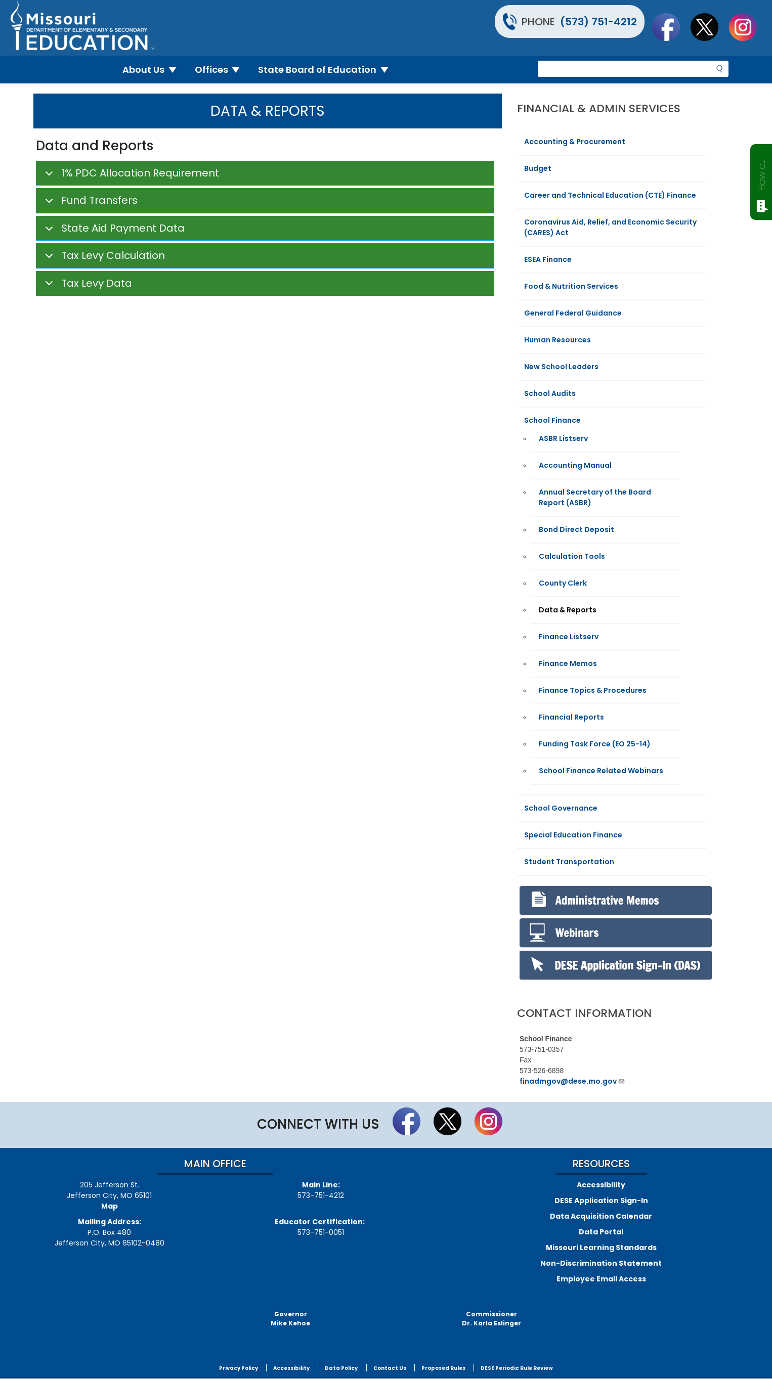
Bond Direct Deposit (576, 529)
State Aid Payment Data (113, 231)
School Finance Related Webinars (601, 771)
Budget (537, 168)
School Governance (560, 808)
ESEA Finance (548, 259)
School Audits (550, 393)
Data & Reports (567, 610)
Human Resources (557, 340)
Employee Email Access (601, 1279)
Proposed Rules (443, 1368)
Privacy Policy (238, 1368)
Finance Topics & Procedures (593, 690)
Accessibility (601, 1185)
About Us (153, 69)
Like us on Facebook (671, 27)
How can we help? (761, 173)
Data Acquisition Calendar (601, 1216)
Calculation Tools (572, 556)
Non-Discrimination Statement (601, 1263)
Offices (221, 69)
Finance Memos (568, 663)
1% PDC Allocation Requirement (130, 176)
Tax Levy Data (86, 286)
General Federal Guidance (573, 313)
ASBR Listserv (563, 438)
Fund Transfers (89, 203)
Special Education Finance (573, 835)
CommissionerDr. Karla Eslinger (491, 1318)
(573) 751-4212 (598, 22)
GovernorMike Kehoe (290, 1318)
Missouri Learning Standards (601, 1247)
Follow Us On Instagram (747, 27)
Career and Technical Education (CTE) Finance (610, 195)
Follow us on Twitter (709, 27)
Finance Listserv (568, 637)
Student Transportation (569, 862)
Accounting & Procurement (574, 142)
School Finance (552, 420)
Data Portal (601, 1232)
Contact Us (389, 1368)
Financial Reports (571, 717)
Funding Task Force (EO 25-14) (595, 744)
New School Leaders (561, 367)
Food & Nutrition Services (571, 286)
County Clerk (563, 583)
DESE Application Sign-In (601, 1200)
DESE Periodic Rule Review (517, 1368)
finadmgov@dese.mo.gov (572, 1081)
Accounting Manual (575, 465)
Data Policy (341, 1368)
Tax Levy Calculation (103, 258)
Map (109, 1206)
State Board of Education (327, 69)
